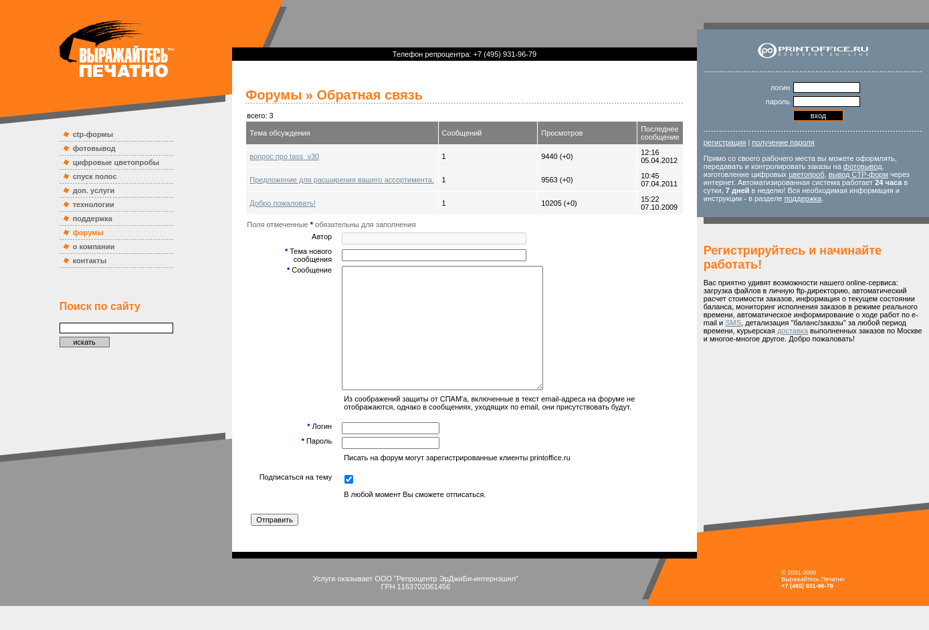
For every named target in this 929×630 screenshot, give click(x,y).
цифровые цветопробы (116, 162)
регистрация (725, 142)
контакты (90, 261)
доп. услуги (94, 190)
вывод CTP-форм (858, 174)
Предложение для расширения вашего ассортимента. (341, 180)
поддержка (92, 218)
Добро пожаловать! (282, 203)
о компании (94, 247)
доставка (792, 331)
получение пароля (783, 142)
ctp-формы (93, 134)
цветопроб (806, 174)
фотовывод (94, 148)
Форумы (273, 95)
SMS (733, 323)
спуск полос (95, 176)
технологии (93, 204)
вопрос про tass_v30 (284, 156)
